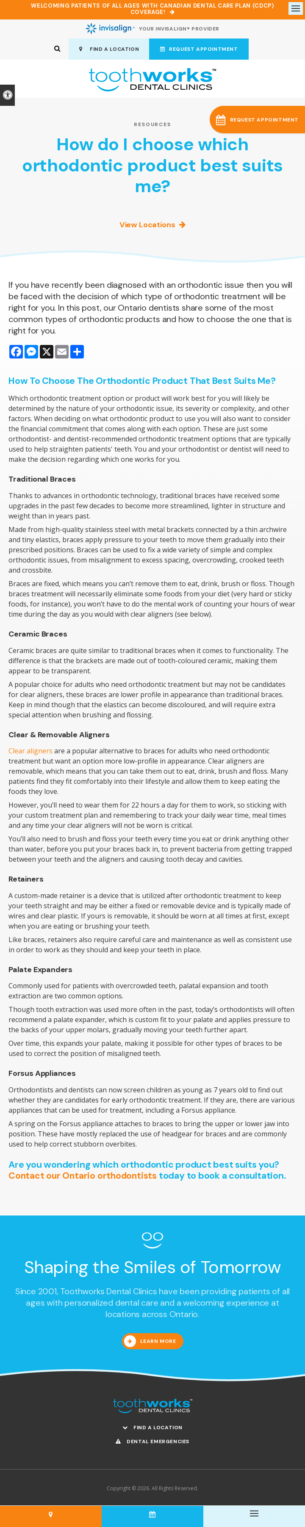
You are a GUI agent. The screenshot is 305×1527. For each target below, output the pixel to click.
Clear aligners (30, 751)
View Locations (147, 226)
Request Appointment (199, 50)
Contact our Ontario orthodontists (83, 1176)
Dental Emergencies (152, 1442)
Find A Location (109, 50)
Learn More (158, 1342)
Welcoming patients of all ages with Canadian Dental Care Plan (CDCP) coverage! (152, 9)
